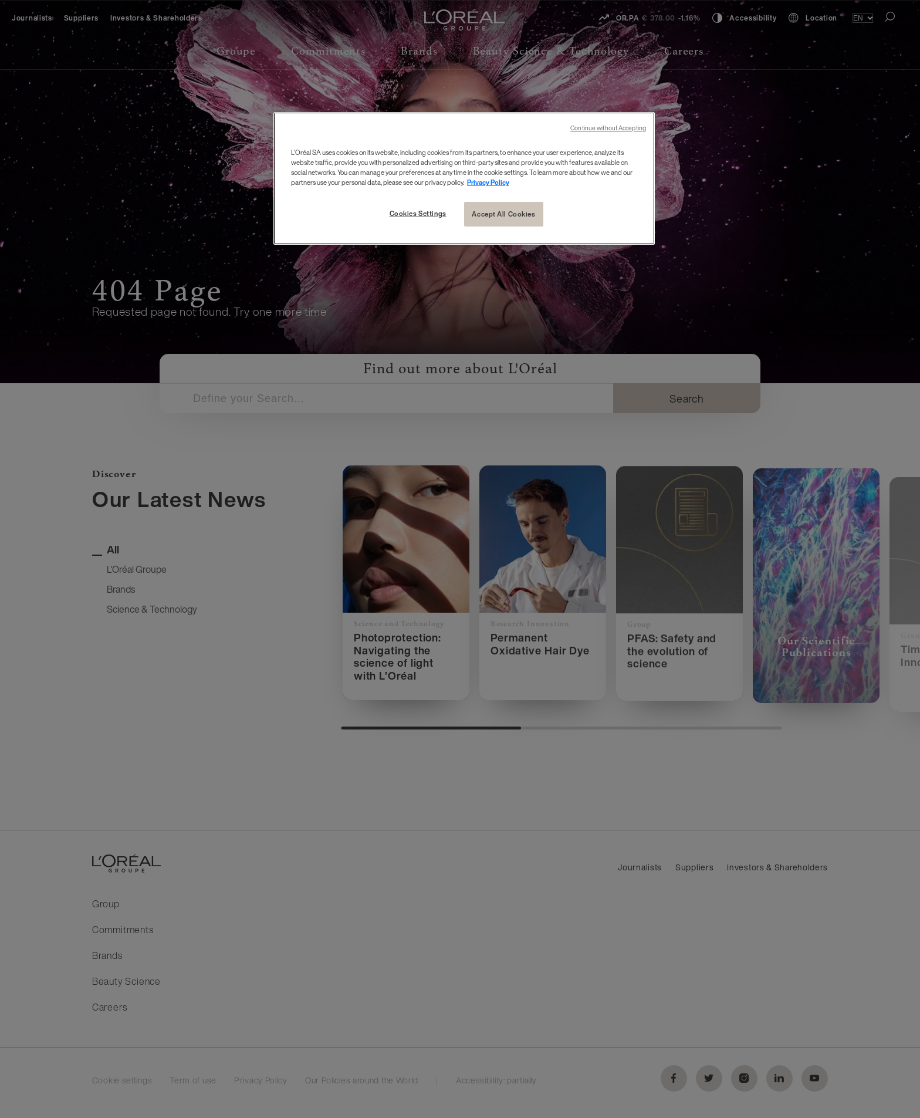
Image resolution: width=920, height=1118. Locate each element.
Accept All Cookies (503, 214)
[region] (464, 178)
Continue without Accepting (608, 128)
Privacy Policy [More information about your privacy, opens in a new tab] (488, 182)
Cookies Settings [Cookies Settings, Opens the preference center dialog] (418, 213)
